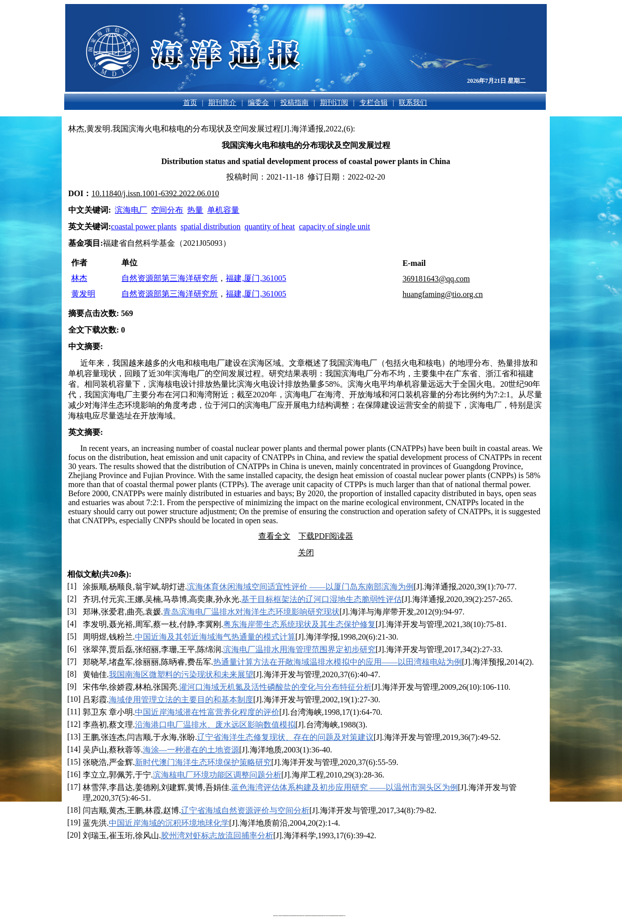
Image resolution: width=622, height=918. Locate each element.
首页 (190, 102)
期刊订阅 (334, 102)
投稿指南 (294, 102)
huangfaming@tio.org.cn (442, 294)
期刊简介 (222, 102)
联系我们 (413, 102)
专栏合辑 (374, 102)
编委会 (258, 102)
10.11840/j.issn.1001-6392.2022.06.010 (155, 193)
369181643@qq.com (436, 278)
